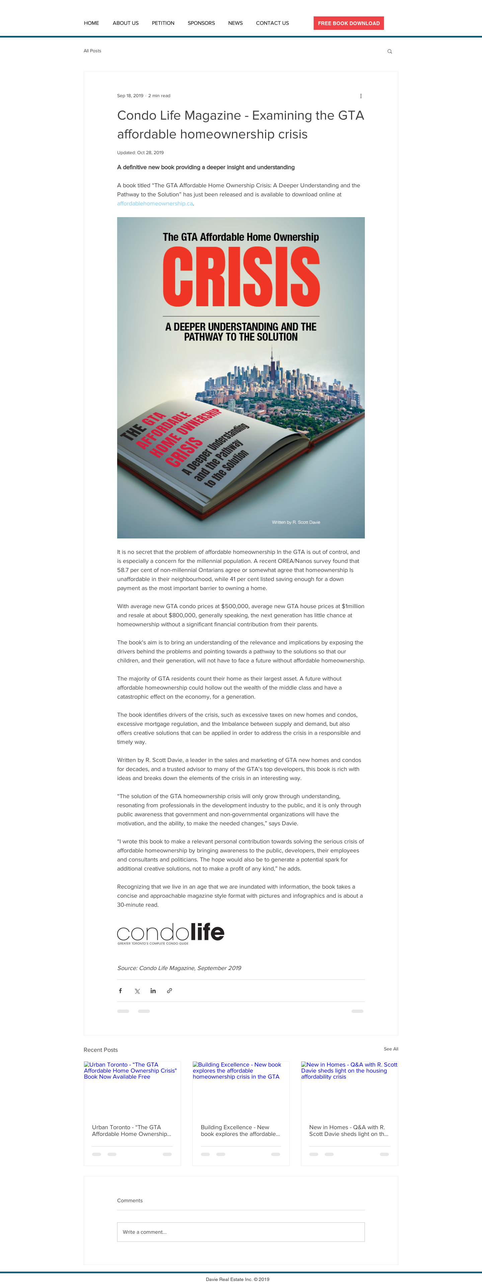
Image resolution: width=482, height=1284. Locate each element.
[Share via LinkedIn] (153, 990)
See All (391, 1048)
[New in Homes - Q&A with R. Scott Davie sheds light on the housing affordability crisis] (349, 1089)
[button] (390, 51)
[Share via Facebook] (120, 990)
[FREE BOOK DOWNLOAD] (349, 23)
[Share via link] (169, 990)
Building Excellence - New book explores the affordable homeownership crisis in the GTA (238, 1130)
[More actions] (361, 95)
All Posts (92, 50)
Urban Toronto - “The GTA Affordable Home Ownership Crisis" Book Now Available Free (129, 1130)
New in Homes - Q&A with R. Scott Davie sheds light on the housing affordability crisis (348, 1130)
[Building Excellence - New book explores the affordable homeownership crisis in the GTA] (241, 1089)
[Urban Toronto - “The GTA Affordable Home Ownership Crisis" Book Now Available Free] (132, 1089)
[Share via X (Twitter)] (137, 990)
